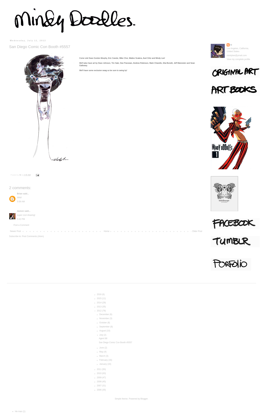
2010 (99, 373)
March (102, 356)
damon (20, 211)
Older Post (197, 231)
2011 (99, 369)
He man (18, 411)
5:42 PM (21, 219)
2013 (99, 306)
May (101, 352)
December (104, 314)
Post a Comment (21, 225)
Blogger (144, 399)
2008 (99, 381)
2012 (99, 310)
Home (106, 231)
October (103, 322)
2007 (99, 385)
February (103, 360)
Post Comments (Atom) (33, 236)
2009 (99, 377)
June (101, 347)
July (101, 335)
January (103, 364)
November (104, 318)
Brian (19, 193)
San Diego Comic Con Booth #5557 (115, 342)
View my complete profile (238, 59)
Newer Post (15, 231)
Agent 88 (103, 338)
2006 (99, 390)
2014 (99, 302)
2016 (99, 294)
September (104, 326)
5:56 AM (21, 201)
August (103, 330)
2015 (99, 298)
